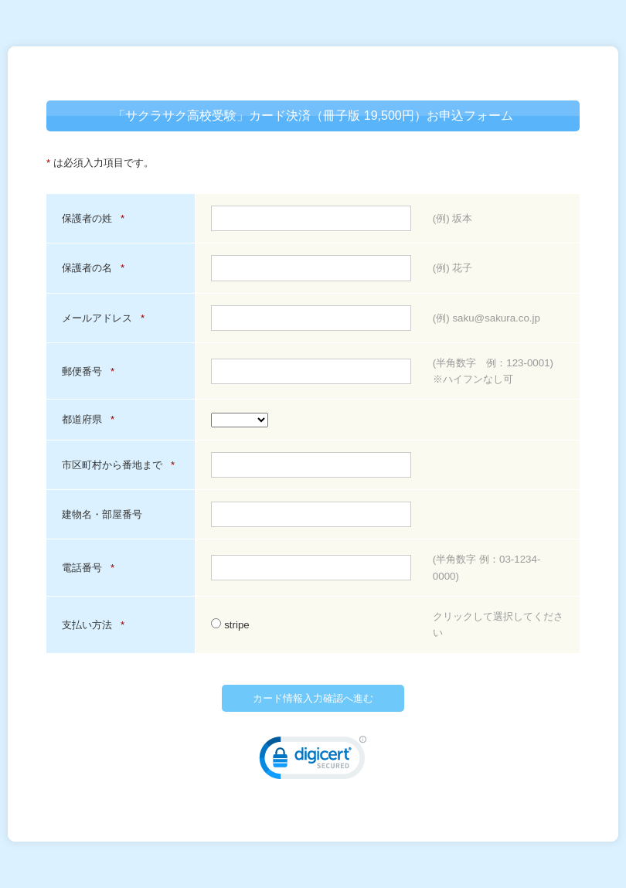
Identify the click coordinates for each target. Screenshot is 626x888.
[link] (313, 761)
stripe (230, 625)
